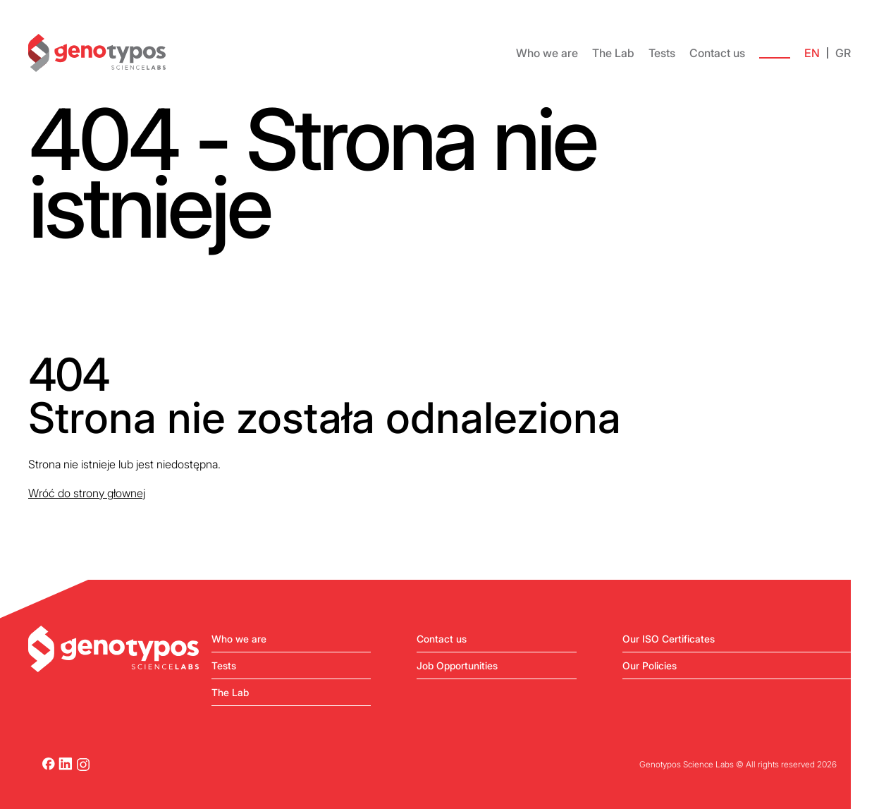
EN (812, 53)
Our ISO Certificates (668, 639)
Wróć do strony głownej (86, 493)
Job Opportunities (457, 665)
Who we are (547, 53)
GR (843, 53)
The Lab (613, 53)
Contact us (717, 53)
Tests (662, 53)
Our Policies (649, 665)
